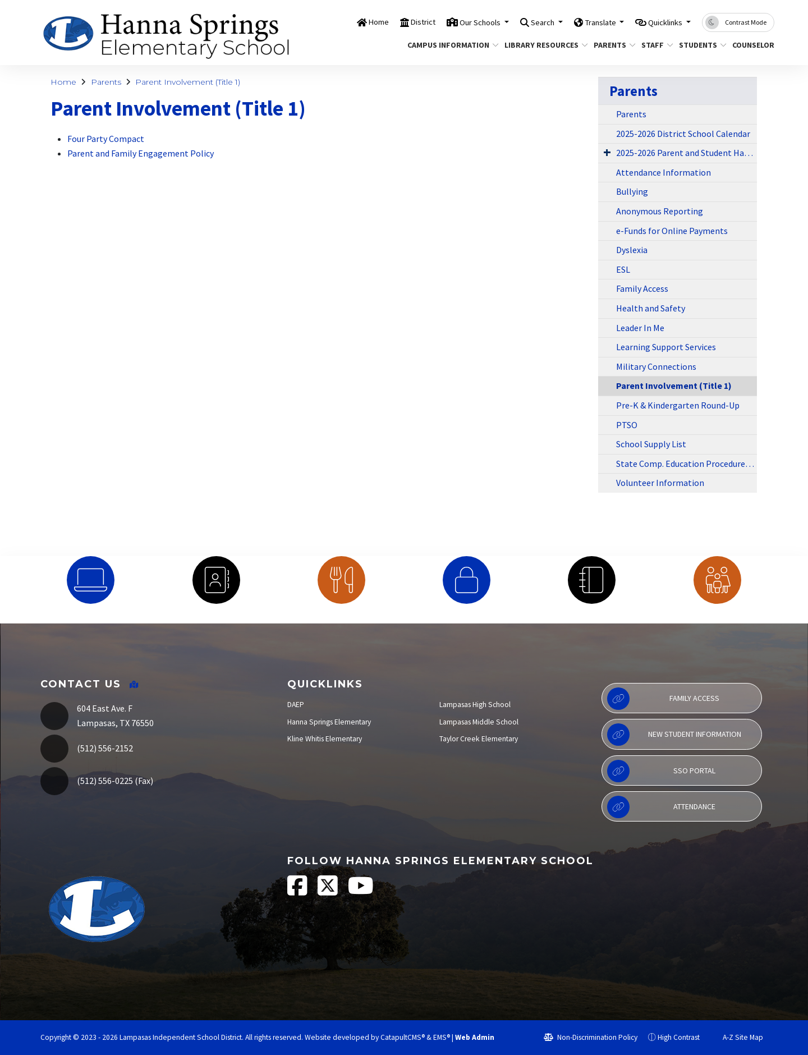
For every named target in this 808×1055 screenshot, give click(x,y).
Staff (655, 45)
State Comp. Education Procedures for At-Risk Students (686, 463)
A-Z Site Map (736, 1037)
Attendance (661, 807)
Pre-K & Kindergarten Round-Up (678, 405)
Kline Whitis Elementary (324, 739)
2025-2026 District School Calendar (683, 133)
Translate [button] (585, 22)
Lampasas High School (475, 704)
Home (336, 22)
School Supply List (651, 443)
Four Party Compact (105, 138)
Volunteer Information (660, 482)
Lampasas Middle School (478, 722)
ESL (623, 269)
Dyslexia (632, 249)
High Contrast (679, 1037)
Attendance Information (663, 172)
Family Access (642, 288)
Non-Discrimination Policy (590, 1037)
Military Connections (656, 366)
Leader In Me (640, 327)
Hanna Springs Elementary (329, 722)
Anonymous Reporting (659, 211)
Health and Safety (650, 308)
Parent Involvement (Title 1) (187, 82)
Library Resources (541, 45)
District (385, 22)
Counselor (751, 45)
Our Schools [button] (450, 22)
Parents (612, 45)
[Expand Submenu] (607, 152)
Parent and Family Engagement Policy (140, 153)
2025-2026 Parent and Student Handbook (686, 152)
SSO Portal (661, 771)
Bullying (632, 191)
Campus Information (448, 45)
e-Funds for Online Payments (672, 230)
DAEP (295, 704)
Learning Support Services (666, 346)
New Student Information (674, 734)
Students (700, 45)
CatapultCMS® (402, 1037)
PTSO (626, 424)
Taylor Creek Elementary (478, 739)
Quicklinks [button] (661, 22)
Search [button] (520, 22)
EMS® (441, 1037)
